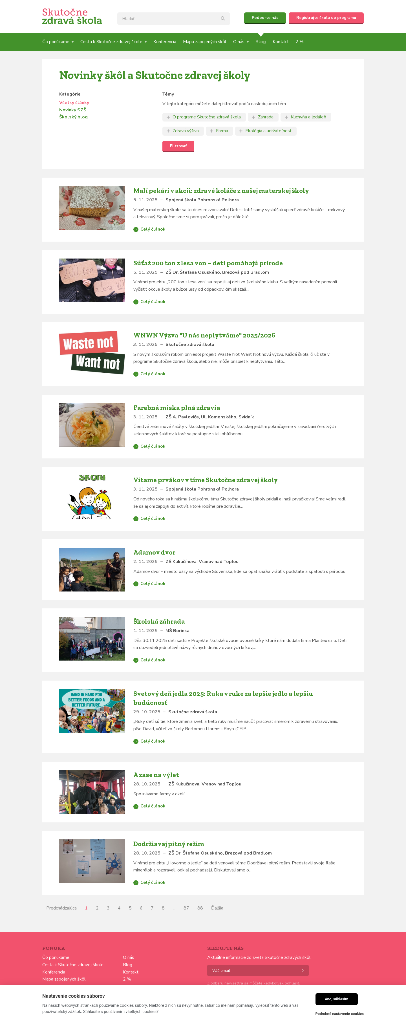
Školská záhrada (159, 621)
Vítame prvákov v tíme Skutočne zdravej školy (205, 480)
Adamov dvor (154, 552)
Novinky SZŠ (72, 110)
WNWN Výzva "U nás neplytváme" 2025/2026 (204, 335)
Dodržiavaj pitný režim (168, 844)
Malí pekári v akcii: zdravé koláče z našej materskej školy (221, 190)
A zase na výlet (156, 775)
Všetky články (74, 103)
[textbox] (173, 18)
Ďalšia (217, 908)
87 (186, 908)
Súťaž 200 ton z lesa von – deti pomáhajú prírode (208, 263)
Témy (168, 94)
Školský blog (73, 117)
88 (200, 908)
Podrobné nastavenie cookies (339, 1014)
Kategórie (70, 94)
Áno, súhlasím (336, 999)
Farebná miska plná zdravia (176, 407)
